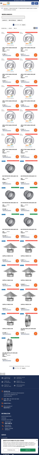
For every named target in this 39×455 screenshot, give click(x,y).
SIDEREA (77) (19, 20)
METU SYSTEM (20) (12, 20)
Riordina (3, 418)
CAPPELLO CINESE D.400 (7, 328)
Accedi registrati (6, 416)
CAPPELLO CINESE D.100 (7, 256)
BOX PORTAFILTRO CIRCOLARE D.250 (10, 229)
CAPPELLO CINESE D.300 (7, 304)
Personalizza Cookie (7, 420)
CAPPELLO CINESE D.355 (26, 304)
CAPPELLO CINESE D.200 (7, 280)
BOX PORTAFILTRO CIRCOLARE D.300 (28, 229)
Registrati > (7, 407)
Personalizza (11, 450)
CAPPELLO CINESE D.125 (26, 256)
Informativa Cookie (20, 446)
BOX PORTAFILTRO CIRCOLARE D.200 (28, 202)
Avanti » (23, 24)
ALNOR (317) (4, 20)
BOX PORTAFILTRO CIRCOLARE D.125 (28, 176)
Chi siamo (4, 438)
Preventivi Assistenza (8, 426)
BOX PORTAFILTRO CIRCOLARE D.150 (10, 202)
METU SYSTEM (3, 33)
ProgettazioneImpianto (9, 429)
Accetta (28, 450)
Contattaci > (7, 403)
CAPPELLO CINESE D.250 (26, 280)
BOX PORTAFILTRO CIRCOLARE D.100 (10, 176)
